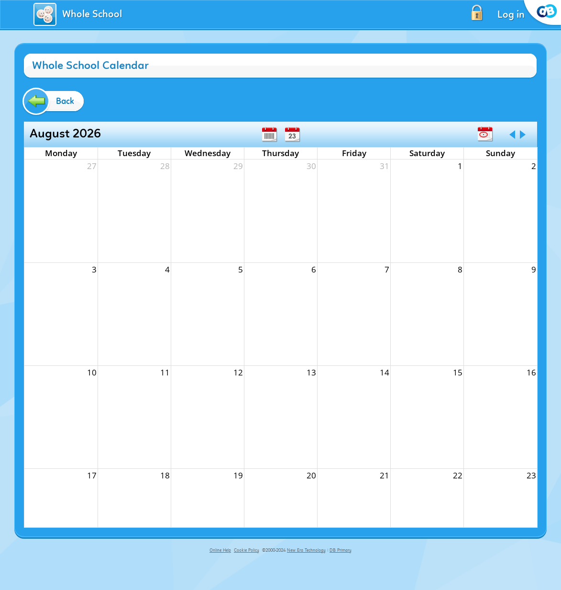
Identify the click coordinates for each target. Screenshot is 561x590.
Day (292, 134)
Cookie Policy (246, 550)
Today (485, 134)
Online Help (220, 550)
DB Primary (341, 550)
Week (269, 134)
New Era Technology (306, 550)
